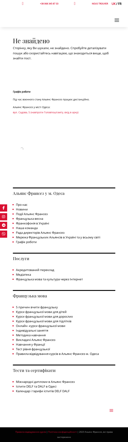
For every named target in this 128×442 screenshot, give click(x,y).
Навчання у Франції (30, 344)
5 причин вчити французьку (37, 307)
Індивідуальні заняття (32, 330)
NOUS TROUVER (100, 3)
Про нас (21, 205)
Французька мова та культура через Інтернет (49, 279)
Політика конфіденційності (62, 431)
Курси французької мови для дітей (41, 312)
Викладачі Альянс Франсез (35, 340)
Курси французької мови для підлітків (43, 321)
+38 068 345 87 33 (49, 3)
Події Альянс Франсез (32, 214)
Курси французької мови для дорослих (44, 316)
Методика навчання (31, 335)
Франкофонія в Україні (32, 223)
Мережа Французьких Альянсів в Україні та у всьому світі (58, 237)
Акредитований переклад (35, 270)
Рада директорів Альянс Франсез (40, 232)
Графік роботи (26, 242)
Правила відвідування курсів (30, 431)
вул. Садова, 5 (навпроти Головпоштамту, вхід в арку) (45, 112)
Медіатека (23, 274)
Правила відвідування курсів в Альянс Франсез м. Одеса (57, 354)
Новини (22, 209)
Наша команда (27, 228)
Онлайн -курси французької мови (40, 326)
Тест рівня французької (33, 349)
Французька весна (29, 219)
